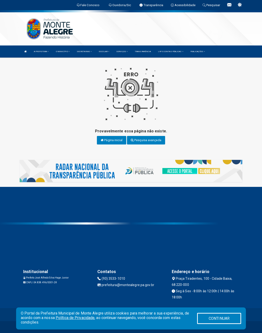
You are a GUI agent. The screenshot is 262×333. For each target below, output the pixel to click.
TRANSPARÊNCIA (143, 51)
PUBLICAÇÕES (197, 51)
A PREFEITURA (41, 51)
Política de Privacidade (75, 317)
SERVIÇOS (122, 51)
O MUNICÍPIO (63, 51)
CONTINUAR (219, 318)
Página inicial (111, 140)
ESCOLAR (104, 51)
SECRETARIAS (84, 51)
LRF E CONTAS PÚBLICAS (170, 51)
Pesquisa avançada (146, 140)
